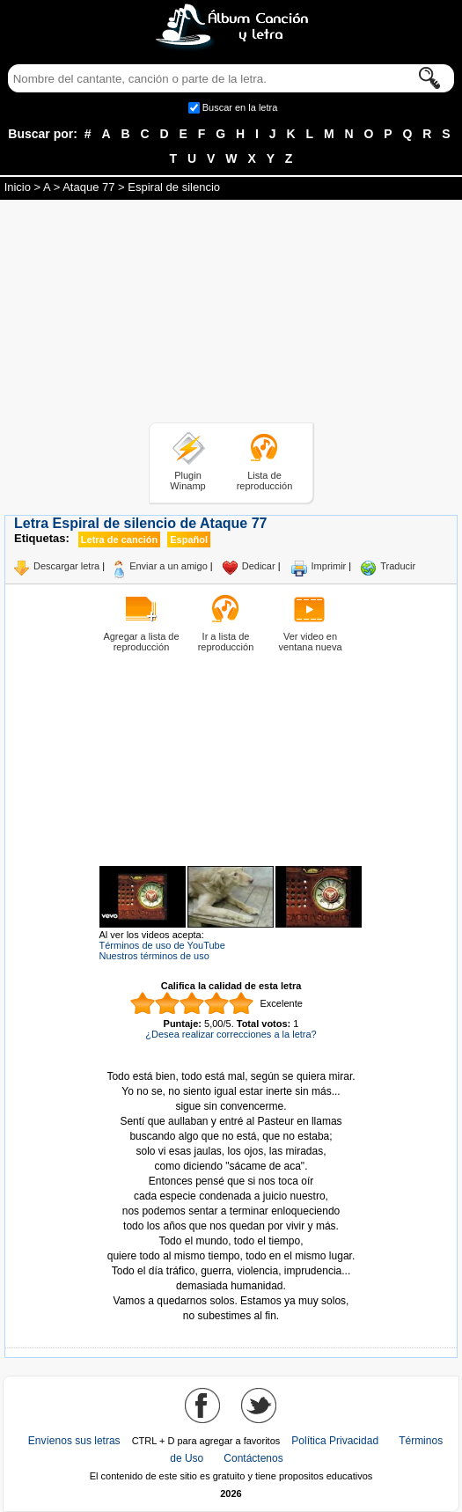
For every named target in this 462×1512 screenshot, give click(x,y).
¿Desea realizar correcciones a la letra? (230, 1034)
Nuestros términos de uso (154, 956)
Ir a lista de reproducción (226, 641)
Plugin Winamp (187, 480)
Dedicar (258, 566)
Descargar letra (66, 566)
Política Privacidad (334, 1441)
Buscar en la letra (240, 107)
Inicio (17, 187)
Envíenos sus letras (74, 1441)
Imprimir (329, 566)
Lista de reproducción (265, 480)
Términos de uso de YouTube (162, 945)
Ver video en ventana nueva (309, 641)
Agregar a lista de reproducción (141, 641)
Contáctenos (253, 1458)
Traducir (397, 566)
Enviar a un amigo (168, 566)
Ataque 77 (88, 187)
